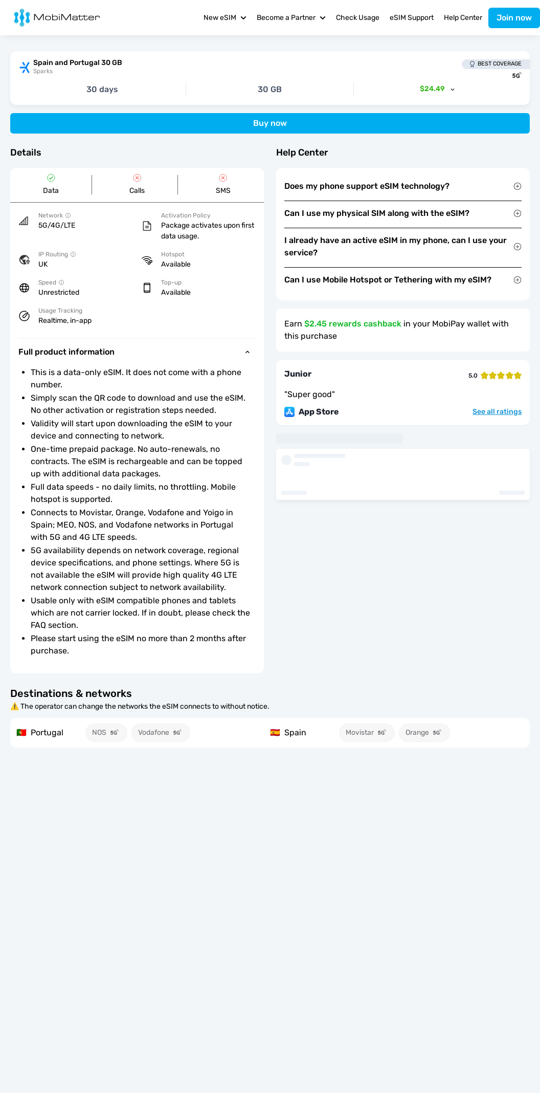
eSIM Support (412, 17)
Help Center (463, 17)
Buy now (270, 123)
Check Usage (357, 17)
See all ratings (497, 412)
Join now (514, 18)
